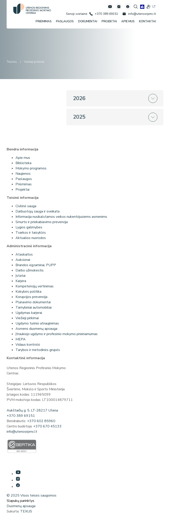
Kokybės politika (28, 291)
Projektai (22, 189)
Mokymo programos (30, 168)
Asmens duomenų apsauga (36, 328)
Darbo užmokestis (29, 270)
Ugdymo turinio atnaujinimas (37, 323)
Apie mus (22, 157)
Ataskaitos (24, 254)
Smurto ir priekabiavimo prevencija (41, 222)
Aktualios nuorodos (30, 237)
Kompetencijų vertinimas (34, 286)
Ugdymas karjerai (28, 312)
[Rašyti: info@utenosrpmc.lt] (139, 14)
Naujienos (23, 173)
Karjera (20, 281)
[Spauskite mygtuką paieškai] (135, 6)
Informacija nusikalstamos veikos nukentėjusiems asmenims (61, 216)
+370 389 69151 (21, 415)
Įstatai (20, 275)
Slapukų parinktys (20, 500)
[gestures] (148, 7)
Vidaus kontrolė (27, 344)
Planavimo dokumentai (33, 302)
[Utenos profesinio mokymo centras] (32, 8)
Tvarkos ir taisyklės (30, 232)
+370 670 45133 (47, 426)
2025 (79, 116)
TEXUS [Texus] (26, 511)
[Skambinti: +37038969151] (103, 14)
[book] (142, 7)
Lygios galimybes (28, 227)
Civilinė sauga (25, 206)
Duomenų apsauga (21, 506)
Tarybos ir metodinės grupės (37, 349)
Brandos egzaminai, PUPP (35, 265)
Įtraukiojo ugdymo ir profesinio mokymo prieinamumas (56, 334)
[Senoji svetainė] (76, 14)
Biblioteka (23, 163)
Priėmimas (23, 184)
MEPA (20, 339)
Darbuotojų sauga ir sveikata (37, 211)
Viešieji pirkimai (27, 318)
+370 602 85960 (41, 421)
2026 (79, 98)
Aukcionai (22, 259)
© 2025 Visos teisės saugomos (31, 495)
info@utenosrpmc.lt (22, 431)
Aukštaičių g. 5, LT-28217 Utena (32, 410)
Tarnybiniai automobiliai (33, 307)
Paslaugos (23, 178)
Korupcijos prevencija (31, 296)
